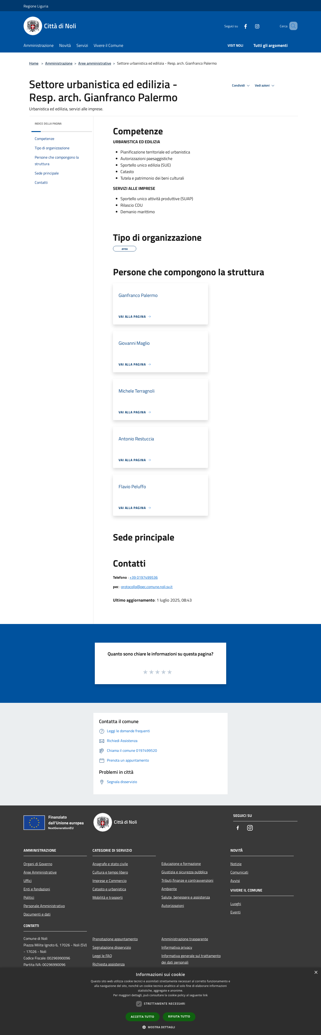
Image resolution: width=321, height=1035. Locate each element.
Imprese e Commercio (109, 880)
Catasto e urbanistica (109, 889)
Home (33, 63)
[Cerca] (291, 25)
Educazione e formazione (181, 863)
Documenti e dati (37, 914)
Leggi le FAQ (102, 955)
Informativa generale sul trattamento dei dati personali (191, 959)
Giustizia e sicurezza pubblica (184, 872)
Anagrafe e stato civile (110, 864)
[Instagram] (250, 26)
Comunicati (239, 872)
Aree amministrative (94, 63)
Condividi (241, 85)
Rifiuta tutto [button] (179, 1016)
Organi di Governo (38, 864)
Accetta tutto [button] (142, 1017)
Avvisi (235, 880)
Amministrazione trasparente (184, 939)
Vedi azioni (265, 85)
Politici (29, 897)
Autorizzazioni (172, 905)
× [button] (316, 972)
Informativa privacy (176, 947)
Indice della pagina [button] (48, 123)
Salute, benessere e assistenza (185, 897)
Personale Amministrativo (44, 906)
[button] (160, 1027)
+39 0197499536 (144, 577)
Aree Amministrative (40, 872)
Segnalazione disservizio (111, 947)
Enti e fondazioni (37, 889)
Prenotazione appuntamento (115, 939)
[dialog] (160, 1001)
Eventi (235, 912)
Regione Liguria (36, 6)
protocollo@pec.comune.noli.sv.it (147, 586)
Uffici (28, 880)
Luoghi (235, 903)
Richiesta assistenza (108, 964)
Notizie (236, 864)
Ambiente (169, 889)
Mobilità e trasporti (107, 897)
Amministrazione (58, 63)
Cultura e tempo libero (110, 872)
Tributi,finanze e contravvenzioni (187, 880)
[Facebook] (238, 26)
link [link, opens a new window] (205, 995)
